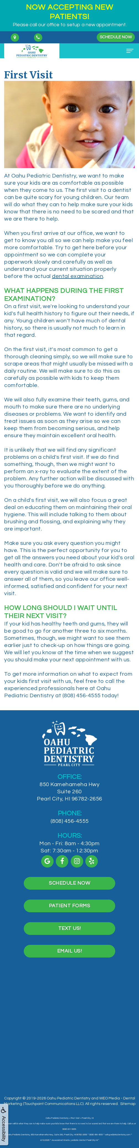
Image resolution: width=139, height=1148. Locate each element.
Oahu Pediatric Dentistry (68, 1098)
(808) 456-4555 (70, 846)
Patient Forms (69, 930)
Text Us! (69, 953)
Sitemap (127, 1104)
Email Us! (69, 976)
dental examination (77, 276)
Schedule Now (116, 37)
